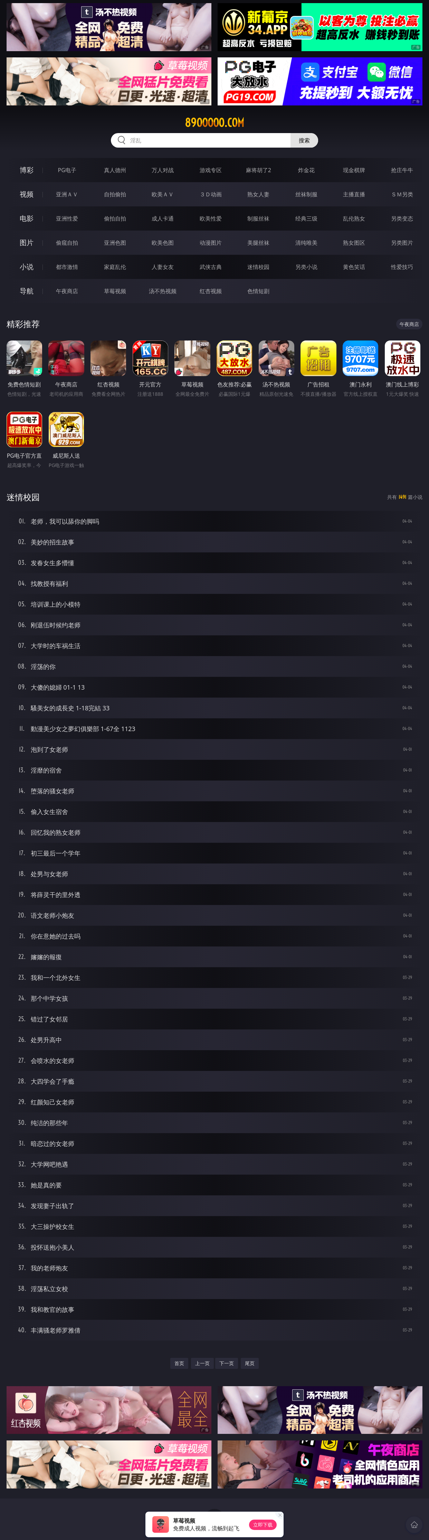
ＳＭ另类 (402, 194)
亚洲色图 (115, 242)
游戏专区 (211, 170)
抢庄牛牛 (402, 170)
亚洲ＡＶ (67, 194)
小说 (27, 266)
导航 (27, 291)
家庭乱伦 (115, 267)
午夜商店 (67, 291)
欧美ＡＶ (163, 194)
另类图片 (402, 242)
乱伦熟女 (354, 218)
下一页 (226, 1363)
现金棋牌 (354, 170)
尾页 (250, 1363)
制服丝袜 (258, 218)
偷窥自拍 (67, 242)
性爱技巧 (402, 267)
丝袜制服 (306, 194)
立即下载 (263, 1524)
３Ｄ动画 (211, 194)
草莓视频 (115, 291)
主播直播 (354, 194)
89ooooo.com (214, 123)
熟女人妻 (258, 194)
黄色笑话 (354, 267)
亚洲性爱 (67, 218)
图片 (27, 242)
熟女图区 (354, 242)
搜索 (304, 140)
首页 (179, 1363)
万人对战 (163, 170)
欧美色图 (163, 242)
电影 (27, 218)
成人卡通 (163, 218)
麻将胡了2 (258, 170)
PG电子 (67, 170)
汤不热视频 (163, 291)
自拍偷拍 (115, 194)
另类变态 (402, 218)
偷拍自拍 (115, 218)
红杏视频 (211, 291)
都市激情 (67, 267)
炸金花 (306, 170)
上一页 (202, 1363)
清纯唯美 (306, 242)
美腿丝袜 (258, 242)
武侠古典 (211, 267)
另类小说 (306, 267)
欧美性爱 (211, 218)
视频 (27, 194)
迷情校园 (258, 267)
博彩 (27, 170)
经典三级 (306, 218)
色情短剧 (258, 291)
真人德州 (115, 170)
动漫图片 (211, 242)
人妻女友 (163, 267)
